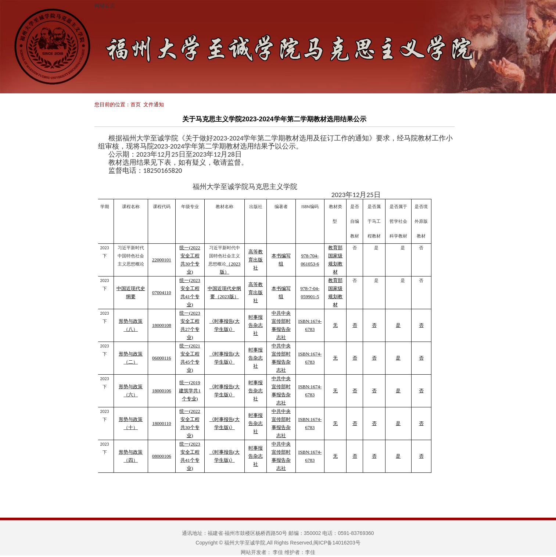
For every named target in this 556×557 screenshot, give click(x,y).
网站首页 (104, 5)
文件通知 (153, 104)
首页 (135, 104)
